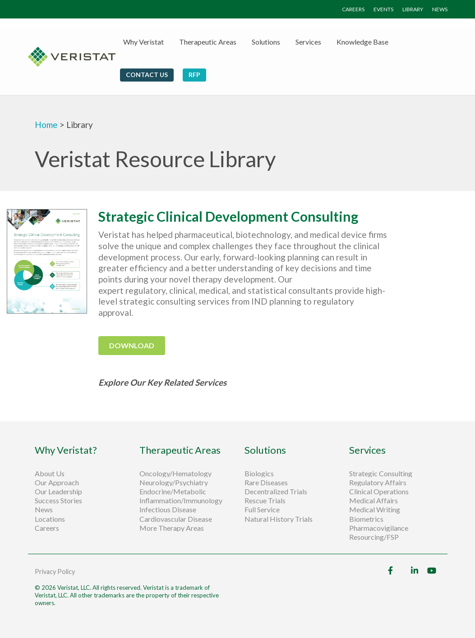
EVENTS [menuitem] (383, 9)
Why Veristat (143, 41)
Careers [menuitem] (47, 528)
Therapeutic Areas (207, 41)
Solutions (266, 41)
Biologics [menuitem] (259, 473)
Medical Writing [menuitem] (374, 510)
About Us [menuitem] (50, 473)
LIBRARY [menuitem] (412, 9)
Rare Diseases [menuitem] (266, 482)
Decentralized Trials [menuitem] (275, 492)
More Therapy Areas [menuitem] (171, 528)
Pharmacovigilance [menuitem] (378, 528)
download (131, 345)
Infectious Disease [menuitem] (167, 510)
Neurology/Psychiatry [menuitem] (173, 482)
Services (308, 41)
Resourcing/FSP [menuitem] (374, 537)
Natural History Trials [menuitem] (278, 519)
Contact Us (147, 74)
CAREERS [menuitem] (353, 9)
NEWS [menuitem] (439, 9)
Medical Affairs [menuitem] (373, 501)
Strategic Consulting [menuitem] (381, 473)
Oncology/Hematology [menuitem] (175, 473)
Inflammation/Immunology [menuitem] (180, 501)
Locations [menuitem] (50, 519)
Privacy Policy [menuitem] (55, 571)
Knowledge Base (362, 41)
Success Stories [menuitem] (58, 501)
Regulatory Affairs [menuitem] (377, 482)
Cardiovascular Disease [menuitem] (175, 519)
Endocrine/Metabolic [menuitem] (172, 492)
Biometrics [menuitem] (366, 519)
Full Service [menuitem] (262, 510)
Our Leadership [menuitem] (58, 492)
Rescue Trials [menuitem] (265, 501)
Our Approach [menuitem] (57, 482)
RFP (194, 74)
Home (47, 124)
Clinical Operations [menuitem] (379, 492)
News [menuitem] (44, 510)
